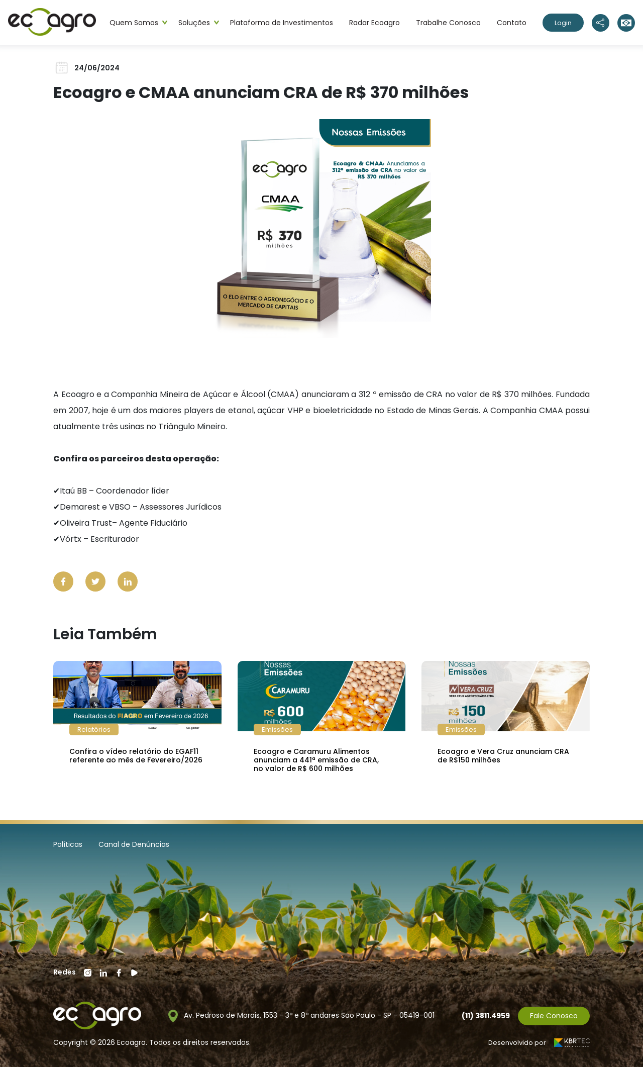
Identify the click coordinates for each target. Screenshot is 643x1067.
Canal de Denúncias (133, 844)
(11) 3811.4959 (486, 1015)
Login (563, 23)
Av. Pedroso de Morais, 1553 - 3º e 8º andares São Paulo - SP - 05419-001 (301, 1016)
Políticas (67, 844)
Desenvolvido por (539, 1042)
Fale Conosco (554, 1016)
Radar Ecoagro (374, 22)
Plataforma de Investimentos (281, 22)
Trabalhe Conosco (448, 22)
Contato (511, 22)
